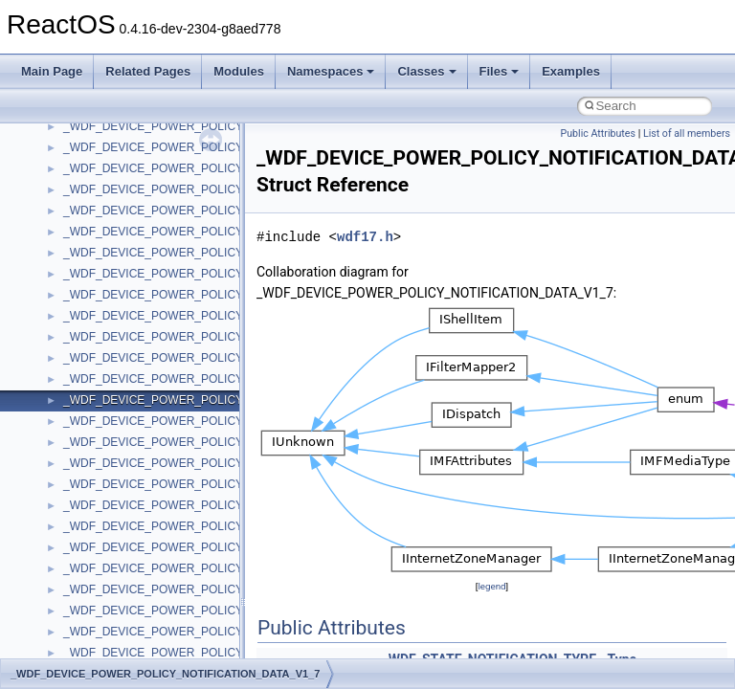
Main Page (51, 71)
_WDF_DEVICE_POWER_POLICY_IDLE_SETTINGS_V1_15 (220, 126)
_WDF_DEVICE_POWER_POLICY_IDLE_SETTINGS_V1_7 (217, 168)
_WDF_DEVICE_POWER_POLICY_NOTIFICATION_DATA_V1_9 (230, 421)
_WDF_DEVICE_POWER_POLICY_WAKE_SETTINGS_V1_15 (225, 589)
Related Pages (147, 71)
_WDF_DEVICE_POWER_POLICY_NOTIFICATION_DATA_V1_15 (234, 358)
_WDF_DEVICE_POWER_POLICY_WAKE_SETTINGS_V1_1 (221, 526)
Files (499, 71)
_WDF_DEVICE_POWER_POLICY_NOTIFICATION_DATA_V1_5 (230, 379)
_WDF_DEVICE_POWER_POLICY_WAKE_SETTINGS (204, 484)
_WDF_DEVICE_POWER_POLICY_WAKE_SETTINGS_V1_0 (221, 505)
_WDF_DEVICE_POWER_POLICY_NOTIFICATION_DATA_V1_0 (230, 273)
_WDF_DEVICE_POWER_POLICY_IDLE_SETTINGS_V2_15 (220, 231)
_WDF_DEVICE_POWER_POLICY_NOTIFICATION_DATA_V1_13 (234, 337)
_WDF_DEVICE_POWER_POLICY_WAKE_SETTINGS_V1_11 (225, 547)
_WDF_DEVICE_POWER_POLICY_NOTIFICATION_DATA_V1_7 (230, 400)
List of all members (686, 133)
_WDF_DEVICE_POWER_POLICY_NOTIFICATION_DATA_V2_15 (234, 463)
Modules (238, 71)
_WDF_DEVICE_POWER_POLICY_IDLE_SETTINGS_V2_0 (217, 210)
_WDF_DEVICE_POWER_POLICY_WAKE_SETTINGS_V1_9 (221, 652)
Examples (571, 71)
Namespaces (331, 71)
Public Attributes (597, 133)
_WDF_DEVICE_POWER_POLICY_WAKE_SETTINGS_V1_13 (225, 568)
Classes (426, 71)
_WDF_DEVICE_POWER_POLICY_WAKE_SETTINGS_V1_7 (221, 631)
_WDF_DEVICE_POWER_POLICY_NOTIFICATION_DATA (214, 252)
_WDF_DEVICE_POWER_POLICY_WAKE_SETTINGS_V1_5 (221, 610)
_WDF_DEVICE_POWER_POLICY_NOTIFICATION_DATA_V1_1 (230, 294)
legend (491, 586)
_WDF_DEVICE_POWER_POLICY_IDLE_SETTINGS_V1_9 (217, 189)
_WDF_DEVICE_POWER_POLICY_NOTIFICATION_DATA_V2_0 (230, 442)
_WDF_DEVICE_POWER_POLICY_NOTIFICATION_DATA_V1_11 (234, 315)
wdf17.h (365, 237)
